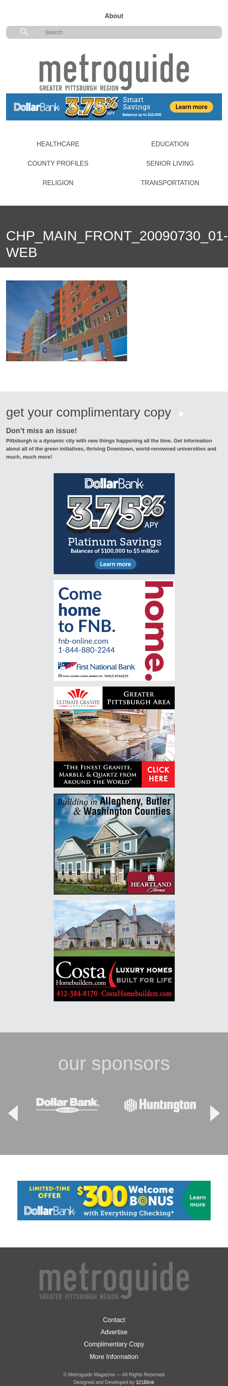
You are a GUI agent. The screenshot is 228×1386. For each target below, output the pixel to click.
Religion (58, 182)
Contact (114, 1299)
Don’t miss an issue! (41, 431)
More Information (114, 1336)
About (114, 16)
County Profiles (57, 163)
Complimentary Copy (114, 1324)
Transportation (170, 182)
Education (170, 144)
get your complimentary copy (88, 412)
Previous (13, 1103)
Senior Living (170, 163)
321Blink (145, 1362)
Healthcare (58, 144)
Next (215, 1103)
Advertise (114, 1311)
